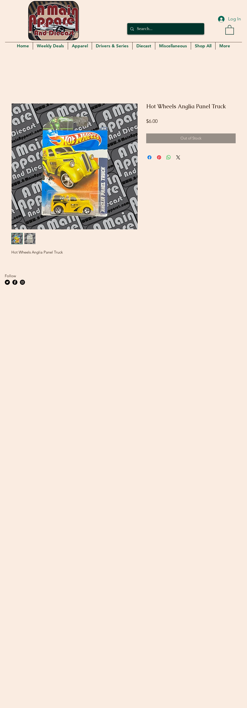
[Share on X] (178, 157)
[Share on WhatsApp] (169, 157)
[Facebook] (14, 282)
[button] (229, 29)
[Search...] (165, 28)
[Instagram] (22, 282)
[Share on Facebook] (149, 157)
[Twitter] (7, 282)
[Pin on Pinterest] (159, 157)
